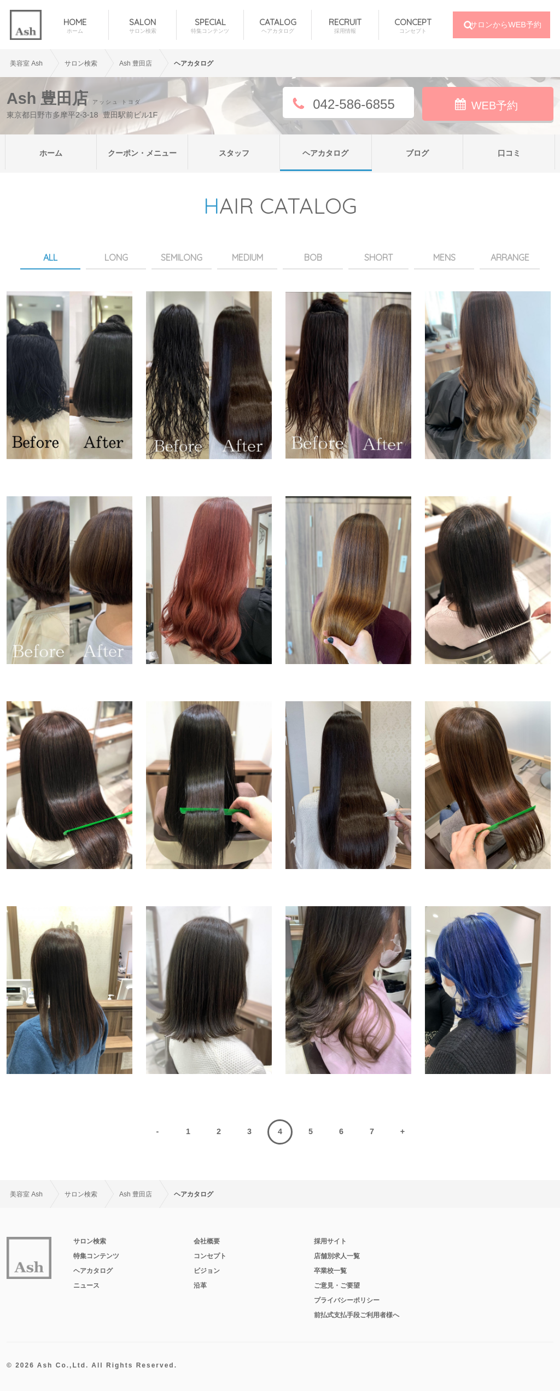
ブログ (417, 153)
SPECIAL (210, 26)
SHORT (378, 257)
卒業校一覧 (330, 1271)
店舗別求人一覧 (337, 1256)
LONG (116, 257)
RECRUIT (345, 26)
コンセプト (210, 1256)
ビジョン (207, 1271)
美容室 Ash (26, 63)
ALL (50, 257)
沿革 (200, 1285)
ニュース (86, 1285)
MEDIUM (247, 257)
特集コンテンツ (96, 1256)
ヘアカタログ (325, 153)
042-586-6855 (353, 104)
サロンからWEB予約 (505, 24)
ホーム (50, 153)
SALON (142, 26)
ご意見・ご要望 (337, 1285)
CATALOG (277, 26)
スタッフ (234, 153)
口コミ (509, 153)
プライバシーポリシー (347, 1300)
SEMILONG (181, 257)
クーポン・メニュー (142, 153)
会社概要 (207, 1241)
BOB (313, 257)
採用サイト (330, 1241)
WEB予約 (494, 105)
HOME (74, 26)
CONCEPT (412, 26)
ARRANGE (510, 257)
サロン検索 (89, 1241)
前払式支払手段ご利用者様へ (356, 1315)
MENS (444, 257)
